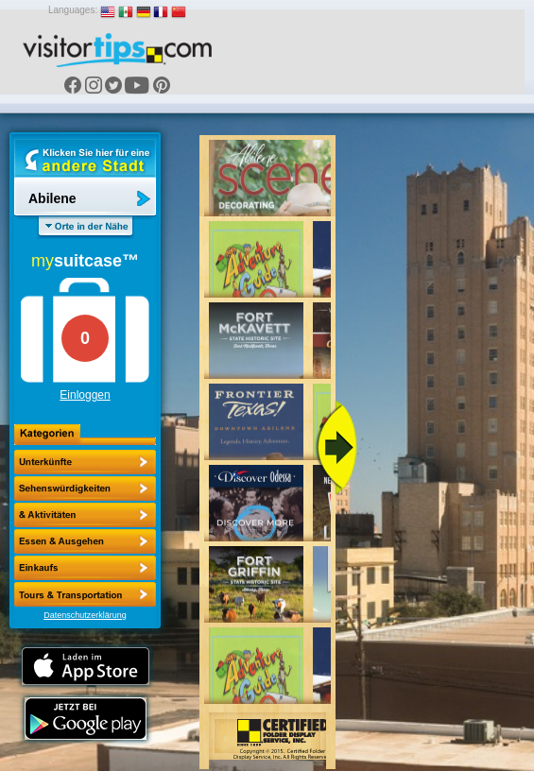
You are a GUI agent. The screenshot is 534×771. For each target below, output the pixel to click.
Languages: (72, 10)
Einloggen (85, 395)
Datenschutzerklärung (85, 615)
